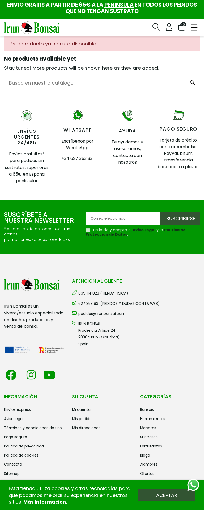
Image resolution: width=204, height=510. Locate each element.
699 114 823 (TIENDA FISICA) (103, 293)
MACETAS (148, 427)
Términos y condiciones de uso (33, 427)
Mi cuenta (81, 409)
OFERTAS (147, 473)
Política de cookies (21, 455)
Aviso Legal (144, 230)
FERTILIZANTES (151, 446)
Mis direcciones (86, 427)
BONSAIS (147, 409)
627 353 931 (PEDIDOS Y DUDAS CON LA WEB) (119, 303)
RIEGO (145, 455)
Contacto (13, 464)
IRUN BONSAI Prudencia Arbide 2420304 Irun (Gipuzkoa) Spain (99, 334)
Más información (44, 502)
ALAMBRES (149, 464)
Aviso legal (13, 418)
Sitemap (12, 473)
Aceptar (166, 495)
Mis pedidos (83, 418)
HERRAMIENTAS (152, 418)
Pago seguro (15, 436)
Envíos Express (17, 409)
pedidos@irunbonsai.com (101, 313)
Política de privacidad (24, 446)
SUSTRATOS (149, 436)
